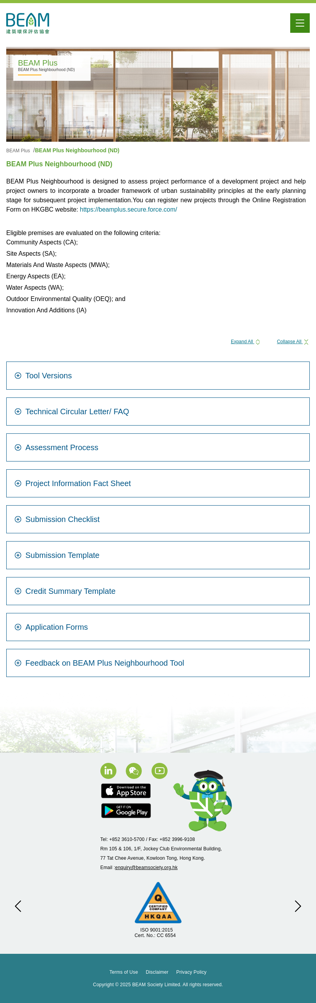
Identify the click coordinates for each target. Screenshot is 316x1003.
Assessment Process (56, 447)
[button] (18, 906)
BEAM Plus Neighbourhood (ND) (77, 150)
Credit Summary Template (65, 591)
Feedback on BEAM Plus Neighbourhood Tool (99, 663)
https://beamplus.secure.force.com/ (128, 209)
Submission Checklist (57, 519)
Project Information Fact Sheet (72, 483)
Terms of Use (123, 972)
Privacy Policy (191, 972)
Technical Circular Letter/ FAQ (71, 411)
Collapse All (293, 341)
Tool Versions (43, 375)
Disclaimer (157, 972)
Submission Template (57, 555)
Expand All (246, 341)
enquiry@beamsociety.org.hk (146, 867)
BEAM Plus (18, 150)
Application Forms (51, 627)
